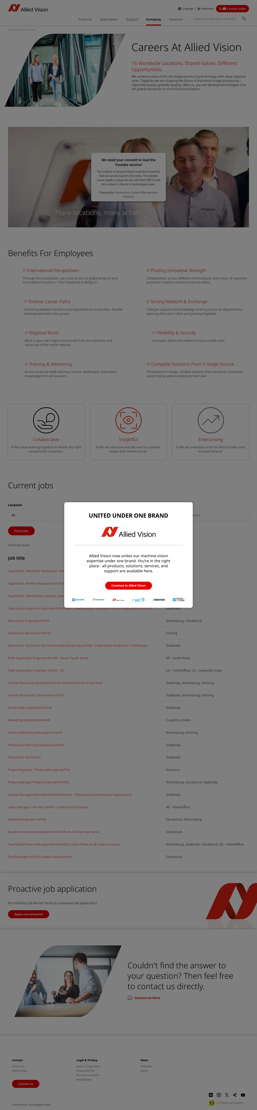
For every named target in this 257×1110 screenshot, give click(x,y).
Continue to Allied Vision (128, 586)
